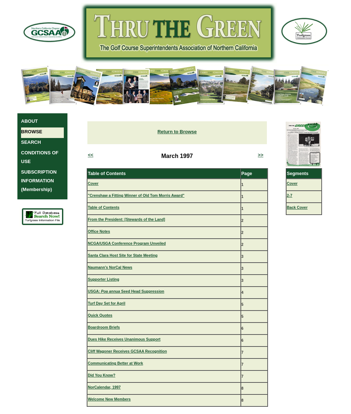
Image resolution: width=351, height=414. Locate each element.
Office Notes (99, 232)
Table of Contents (103, 208)
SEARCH (31, 142)
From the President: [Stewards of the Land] (126, 220)
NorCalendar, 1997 (104, 387)
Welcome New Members (109, 399)
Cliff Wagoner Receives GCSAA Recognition (127, 351)
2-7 (289, 196)
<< (90, 155)
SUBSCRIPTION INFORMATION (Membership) (39, 180)
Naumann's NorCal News (110, 267)
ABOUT (29, 121)
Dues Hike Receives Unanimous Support (124, 339)
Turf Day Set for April (106, 303)
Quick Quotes (100, 315)
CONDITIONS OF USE (39, 157)
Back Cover (297, 208)
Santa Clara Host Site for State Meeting (122, 255)
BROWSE (31, 131)
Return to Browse (177, 131)
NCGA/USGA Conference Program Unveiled (127, 243)
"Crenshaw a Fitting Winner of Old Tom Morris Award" (136, 196)
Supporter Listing (103, 279)
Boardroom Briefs (104, 327)
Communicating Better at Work (115, 363)
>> (260, 155)
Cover (93, 184)
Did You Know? (101, 375)
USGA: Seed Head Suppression (126, 291)
